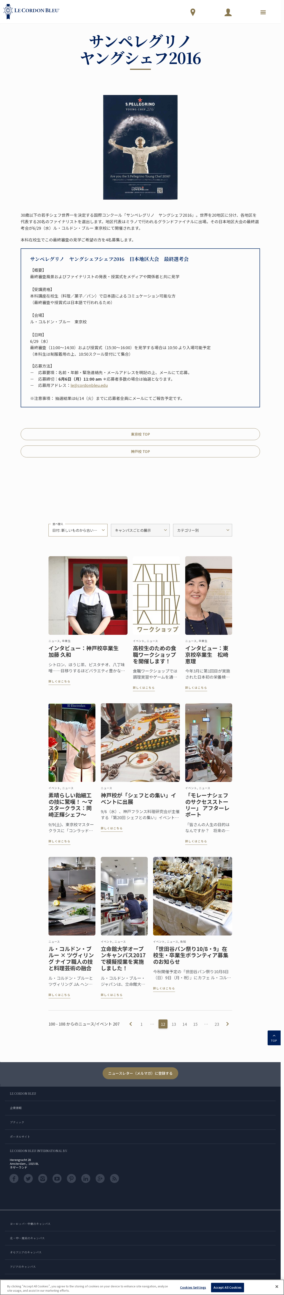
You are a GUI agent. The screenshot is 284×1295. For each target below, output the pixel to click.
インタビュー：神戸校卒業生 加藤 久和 (86, 654)
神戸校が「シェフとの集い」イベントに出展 (138, 801)
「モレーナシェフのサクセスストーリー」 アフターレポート (207, 808)
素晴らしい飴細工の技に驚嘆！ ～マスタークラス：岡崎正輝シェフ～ (70, 808)
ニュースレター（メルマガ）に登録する (140, 1073)
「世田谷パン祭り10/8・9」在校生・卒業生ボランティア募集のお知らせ (190, 958)
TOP (274, 1037)
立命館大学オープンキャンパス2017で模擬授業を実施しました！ (123, 962)
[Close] (277, 1287)
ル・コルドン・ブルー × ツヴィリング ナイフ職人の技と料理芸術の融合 (71, 962)
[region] (142, 1287)
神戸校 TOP (140, 451)
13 (174, 1024)
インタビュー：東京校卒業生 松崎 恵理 (206, 657)
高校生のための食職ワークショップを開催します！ (154, 657)
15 (195, 1024)
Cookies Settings (193, 1287)
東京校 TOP (140, 434)
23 (217, 1024)
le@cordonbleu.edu (89, 385)
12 (163, 1024)
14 (184, 1024)
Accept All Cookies (228, 1287)
